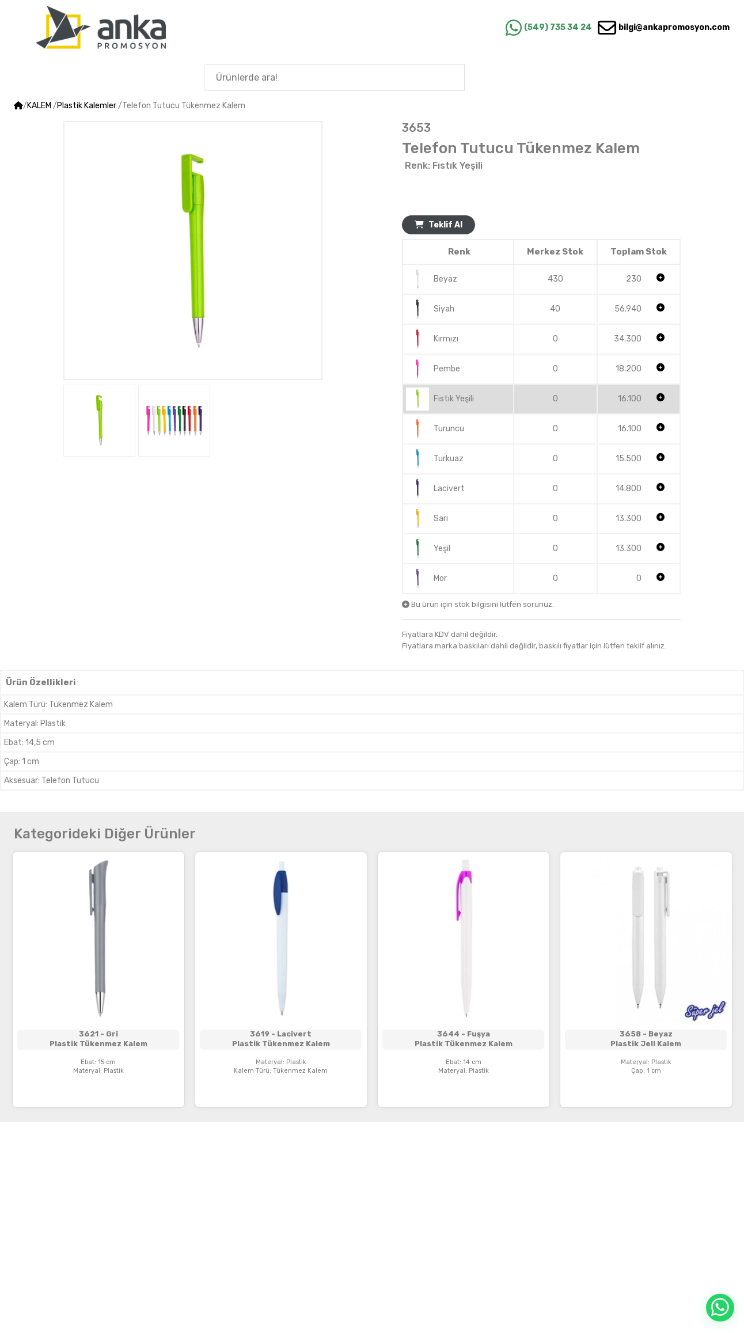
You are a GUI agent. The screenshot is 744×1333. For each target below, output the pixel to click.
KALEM (39, 106)
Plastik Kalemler (86, 106)
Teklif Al (438, 225)
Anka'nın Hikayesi (669, 77)
